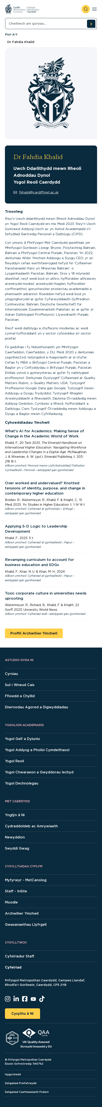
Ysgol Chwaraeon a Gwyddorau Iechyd (39, 772)
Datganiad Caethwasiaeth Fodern (27, 1092)
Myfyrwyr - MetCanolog (25, 880)
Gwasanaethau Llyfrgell (25, 925)
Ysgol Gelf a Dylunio (22, 739)
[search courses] (91, 24)
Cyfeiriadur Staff (19, 956)
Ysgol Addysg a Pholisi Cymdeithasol (37, 750)
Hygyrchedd (13, 1074)
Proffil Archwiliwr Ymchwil (33, 633)
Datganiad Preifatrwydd (20, 1083)
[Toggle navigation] (94, 9)
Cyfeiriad (13, 967)
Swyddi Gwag (17, 848)
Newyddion (15, 837)
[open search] (86, 9)
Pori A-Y (11, 34)
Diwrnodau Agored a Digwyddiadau (36, 707)
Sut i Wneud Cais (19, 685)
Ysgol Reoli (14, 761)
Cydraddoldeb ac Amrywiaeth (31, 826)
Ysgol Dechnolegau (21, 783)
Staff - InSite (16, 891)
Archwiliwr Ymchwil (22, 913)
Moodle (11, 902)
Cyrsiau (11, 674)
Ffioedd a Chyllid (20, 696)
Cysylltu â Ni (22, 1014)
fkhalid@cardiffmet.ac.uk (36, 192)
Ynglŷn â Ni (15, 815)
